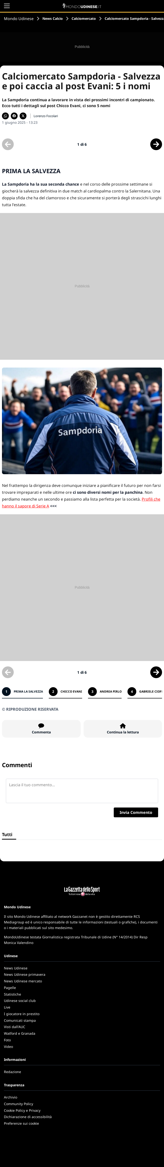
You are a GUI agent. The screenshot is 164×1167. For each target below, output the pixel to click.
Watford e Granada (19, 1033)
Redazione (12, 1071)
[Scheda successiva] (156, 144)
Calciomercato (84, 18)
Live (7, 1007)
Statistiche (12, 994)
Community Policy (18, 1103)
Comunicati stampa (20, 1020)
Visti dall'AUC (14, 1026)
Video (8, 1046)
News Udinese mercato (23, 981)
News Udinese (15, 968)
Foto (7, 1040)
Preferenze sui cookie (21, 1123)
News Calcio (52, 18)
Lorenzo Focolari (46, 116)
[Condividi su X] (23, 115)
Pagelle (10, 987)
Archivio (10, 1097)
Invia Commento (136, 812)
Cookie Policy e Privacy (22, 1110)
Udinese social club (20, 1000)
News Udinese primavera (24, 974)
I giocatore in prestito (21, 1013)
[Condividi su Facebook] (14, 115)
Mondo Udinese (19, 18)
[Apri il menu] (7, 6)
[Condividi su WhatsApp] (5, 115)
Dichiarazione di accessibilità (28, 1116)
